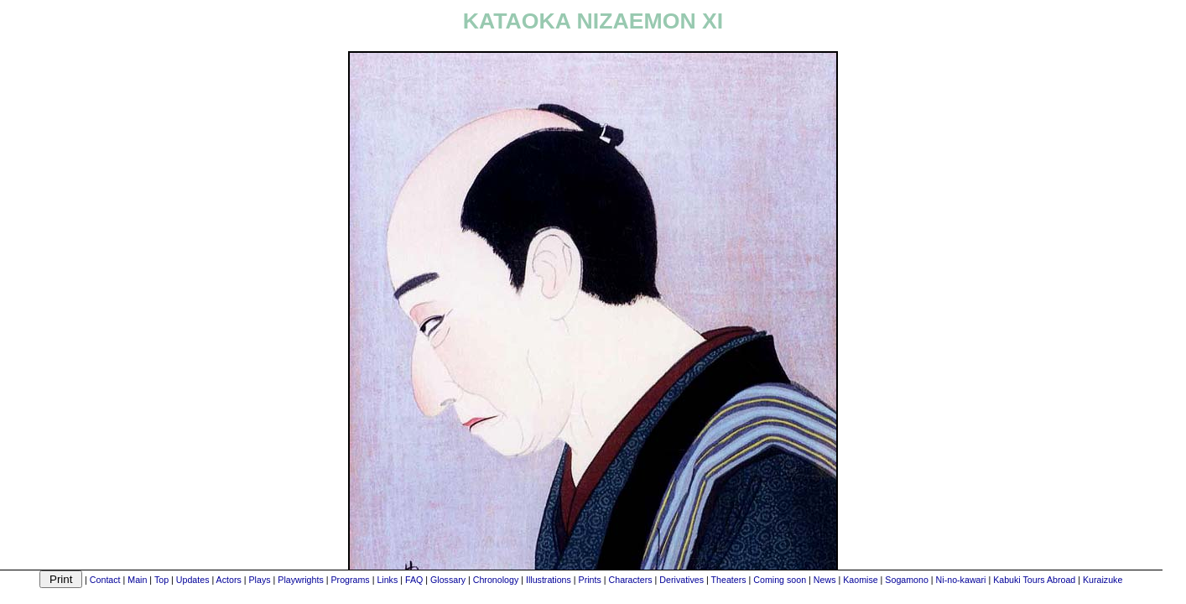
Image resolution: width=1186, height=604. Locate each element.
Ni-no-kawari (961, 580)
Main (137, 580)
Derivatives (681, 580)
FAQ (414, 580)
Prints (590, 580)
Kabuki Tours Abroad (1034, 580)
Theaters (728, 580)
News (825, 580)
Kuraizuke (1102, 580)
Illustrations (548, 580)
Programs (349, 580)
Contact (105, 580)
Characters (631, 580)
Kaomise (860, 580)
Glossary (448, 580)
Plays (260, 580)
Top (161, 580)
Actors (229, 580)
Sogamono (907, 580)
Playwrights (300, 580)
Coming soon (779, 580)
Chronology (496, 580)
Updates (193, 580)
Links (387, 580)
